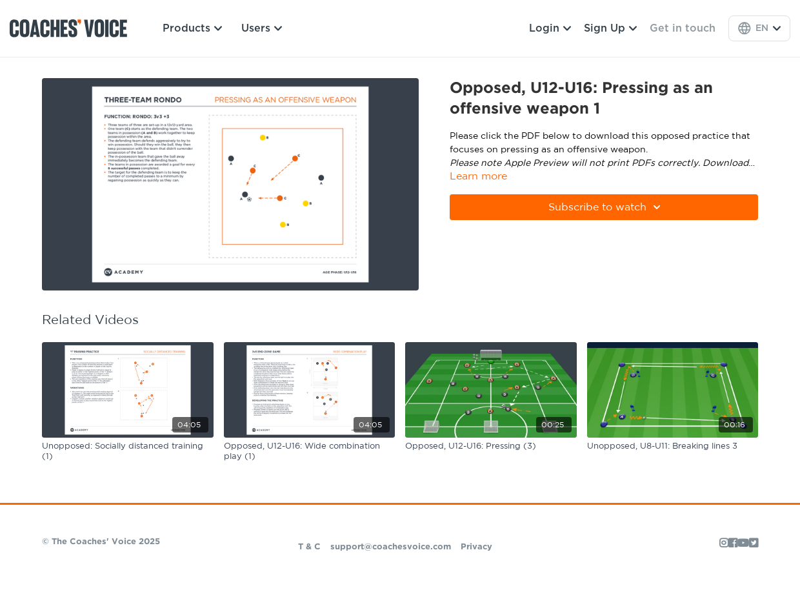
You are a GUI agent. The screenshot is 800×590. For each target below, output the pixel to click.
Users (261, 28)
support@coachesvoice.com (390, 547)
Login (550, 28)
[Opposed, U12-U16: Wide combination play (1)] (309, 452)
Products (192, 28)
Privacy (476, 547)
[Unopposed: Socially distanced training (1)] (128, 452)
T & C (309, 547)
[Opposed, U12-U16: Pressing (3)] (491, 447)
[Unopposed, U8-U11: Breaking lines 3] (673, 447)
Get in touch (682, 28)
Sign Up (610, 28)
